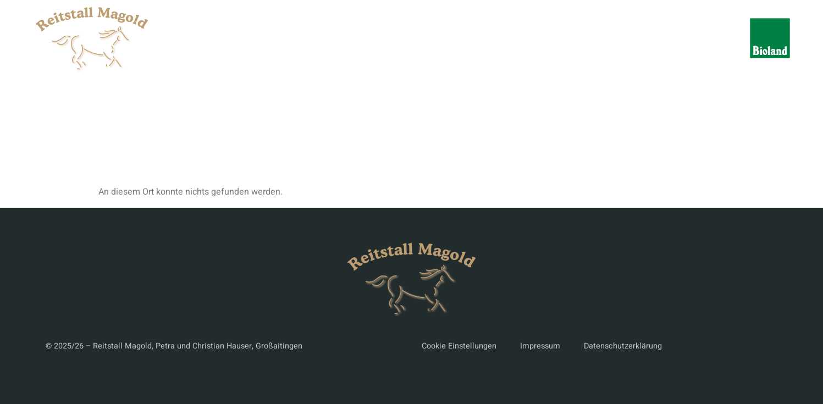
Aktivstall (480, 38)
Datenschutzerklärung (623, 346)
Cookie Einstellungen (459, 346)
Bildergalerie (633, 38)
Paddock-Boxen (554, 38)
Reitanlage (418, 38)
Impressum (540, 346)
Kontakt (696, 38)
